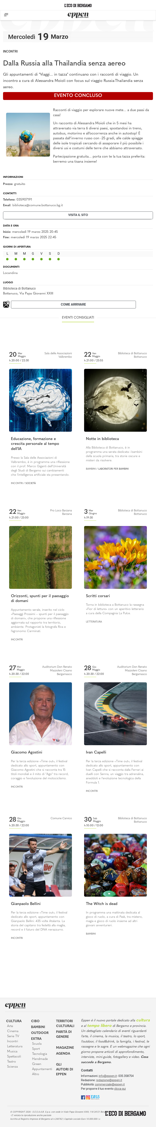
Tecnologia (39, 1054)
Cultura (14, 1021)
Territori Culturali (65, 1024)
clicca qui (120, 1088)
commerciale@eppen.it (110, 1084)
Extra (36, 1039)
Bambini (91, 469)
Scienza (12, 1066)
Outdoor (40, 1033)
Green (36, 1064)
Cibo (35, 1021)
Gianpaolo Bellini (26, 904)
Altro (35, 1074)
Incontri (10, 51)
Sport (36, 1049)
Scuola (37, 1043)
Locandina (10, 273)
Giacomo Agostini (26, 753)
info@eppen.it (108, 1076)
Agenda (63, 1053)
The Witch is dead (101, 904)
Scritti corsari (98, 596)
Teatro (11, 1061)
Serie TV (13, 1036)
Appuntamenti (41, 1069)
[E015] (95, 1097)
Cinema (12, 1031)
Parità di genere (64, 1034)
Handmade (40, 1059)
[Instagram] (88, 1097)
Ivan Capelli (96, 753)
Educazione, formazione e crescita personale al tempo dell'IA (35, 444)
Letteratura (94, 622)
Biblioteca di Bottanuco (19, 288)
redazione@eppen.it (109, 1080)
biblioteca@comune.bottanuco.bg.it (37, 205)
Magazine (65, 1048)
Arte (10, 1026)
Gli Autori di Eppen (64, 1069)
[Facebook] (83, 1097)
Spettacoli (14, 1056)
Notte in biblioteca (102, 439)
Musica (12, 1051)
